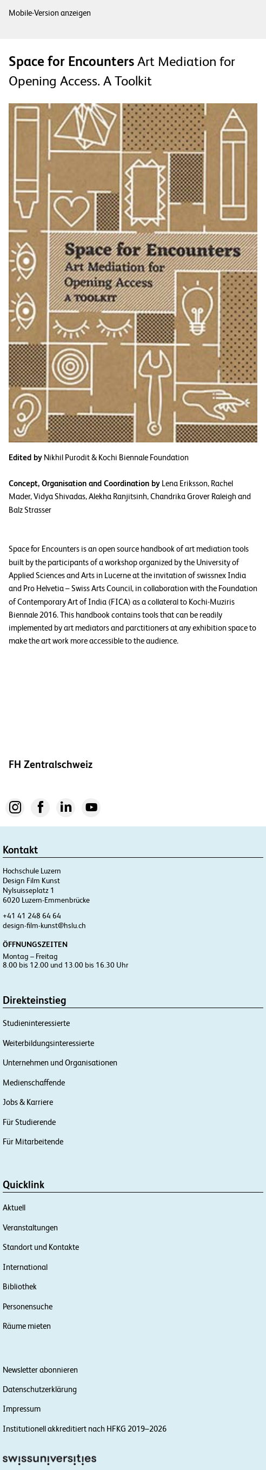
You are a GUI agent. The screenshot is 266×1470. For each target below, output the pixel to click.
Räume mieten (27, 1325)
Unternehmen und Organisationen (60, 1062)
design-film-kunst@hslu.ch (44, 925)
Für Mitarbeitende (33, 1141)
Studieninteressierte (36, 1023)
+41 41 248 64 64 (32, 915)
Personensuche (27, 1306)
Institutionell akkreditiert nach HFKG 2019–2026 (85, 1428)
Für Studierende (29, 1122)
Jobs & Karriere (28, 1102)
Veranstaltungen (30, 1227)
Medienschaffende (34, 1082)
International (25, 1267)
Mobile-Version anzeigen (50, 12)
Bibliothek (20, 1286)
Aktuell (14, 1207)
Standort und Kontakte (41, 1247)
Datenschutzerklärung (40, 1389)
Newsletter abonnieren (40, 1369)
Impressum (22, 1408)
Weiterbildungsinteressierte (48, 1043)
